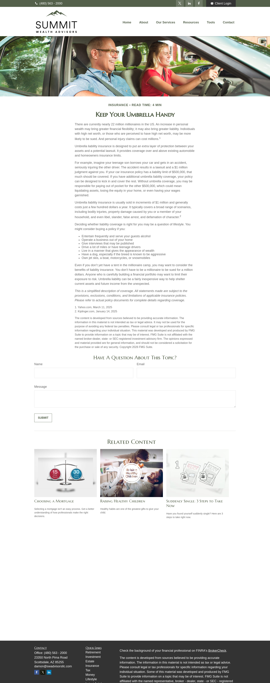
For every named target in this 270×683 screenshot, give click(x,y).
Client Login (221, 3)
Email (140, 364)
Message (40, 386)
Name (38, 364)
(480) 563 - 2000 (48, 3)
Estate (90, 661)
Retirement (93, 652)
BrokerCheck (217, 650)
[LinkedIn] (189, 3)
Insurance (92, 666)
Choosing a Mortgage (54, 501)
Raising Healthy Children (122, 501)
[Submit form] (43, 418)
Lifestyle (91, 679)
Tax (88, 670)
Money (90, 674)
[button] (127, 22)
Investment (93, 657)
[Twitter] (180, 3)
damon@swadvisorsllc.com (53, 666)
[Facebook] (199, 3)
